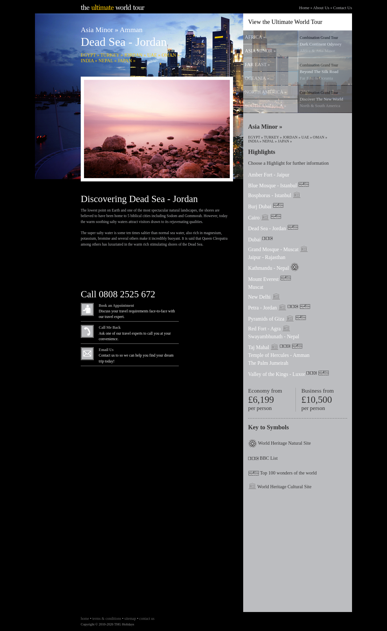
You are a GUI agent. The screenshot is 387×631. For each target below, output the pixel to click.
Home (304, 7)
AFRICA (255, 37)
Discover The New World (321, 99)
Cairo (254, 217)
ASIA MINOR (260, 50)
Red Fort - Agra (264, 328)
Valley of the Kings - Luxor (276, 374)
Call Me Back (110, 327)
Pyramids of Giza (266, 319)
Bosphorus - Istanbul (269, 195)
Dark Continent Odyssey (321, 44)
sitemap (130, 619)
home (85, 619)
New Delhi (259, 297)
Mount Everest (263, 279)
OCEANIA (257, 78)
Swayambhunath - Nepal (273, 336)
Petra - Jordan (262, 307)
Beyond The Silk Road (319, 72)
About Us (321, 7)
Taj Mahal (258, 347)
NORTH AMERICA (265, 92)
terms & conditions (106, 619)
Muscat (255, 287)
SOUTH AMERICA (265, 105)
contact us (146, 619)
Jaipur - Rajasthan (266, 257)
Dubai (254, 239)
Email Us (106, 350)
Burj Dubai (259, 206)
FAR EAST (257, 64)
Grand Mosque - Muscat (273, 249)
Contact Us (342, 7)
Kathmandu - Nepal (268, 268)
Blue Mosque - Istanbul (272, 185)
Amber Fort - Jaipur (268, 174)
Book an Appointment (116, 305)
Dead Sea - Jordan (267, 228)
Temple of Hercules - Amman (279, 355)
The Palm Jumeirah (268, 363)
